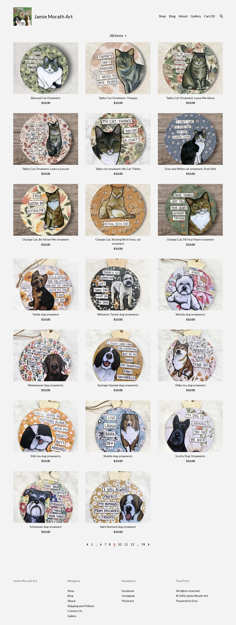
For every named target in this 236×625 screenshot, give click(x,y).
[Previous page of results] (87, 544)
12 (132, 544)
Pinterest (128, 601)
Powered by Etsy (187, 601)
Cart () (209, 16)
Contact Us (75, 611)
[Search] (221, 16)
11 (126, 544)
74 (143, 544)
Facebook (128, 591)
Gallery (196, 16)
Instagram (128, 595)
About (183, 16)
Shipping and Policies (81, 606)
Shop (162, 16)
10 (120, 544)
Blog (172, 16)
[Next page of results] (149, 544)
